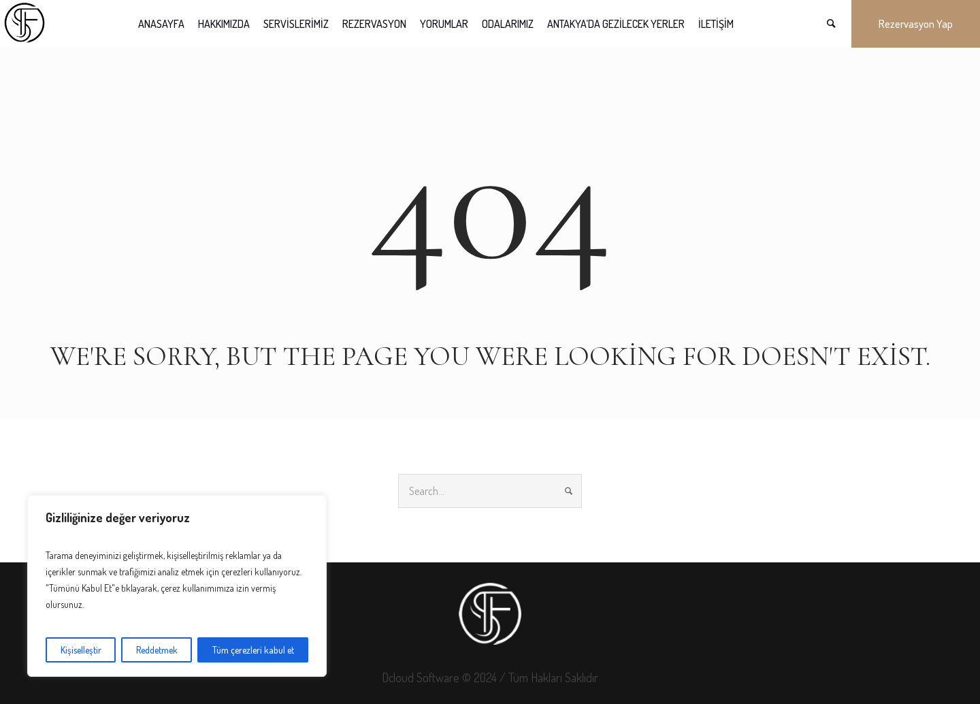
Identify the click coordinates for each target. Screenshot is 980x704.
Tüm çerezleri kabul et (253, 650)
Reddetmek (157, 650)
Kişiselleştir (81, 650)
